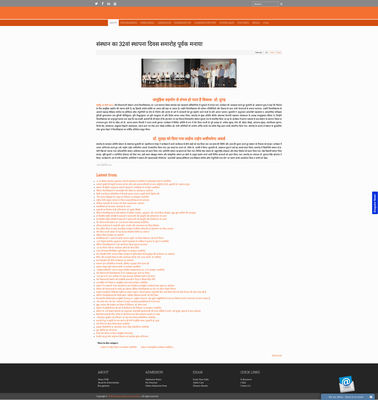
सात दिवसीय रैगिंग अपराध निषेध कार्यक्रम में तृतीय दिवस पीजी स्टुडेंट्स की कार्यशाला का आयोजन (135, 254)
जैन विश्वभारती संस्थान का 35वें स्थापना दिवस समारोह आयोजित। (122, 222)
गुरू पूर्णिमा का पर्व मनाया (106, 330)
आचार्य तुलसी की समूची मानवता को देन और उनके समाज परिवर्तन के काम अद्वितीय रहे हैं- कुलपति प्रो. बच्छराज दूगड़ (143, 184)
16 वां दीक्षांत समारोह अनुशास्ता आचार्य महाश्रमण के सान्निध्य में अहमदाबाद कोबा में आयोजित (133, 181)
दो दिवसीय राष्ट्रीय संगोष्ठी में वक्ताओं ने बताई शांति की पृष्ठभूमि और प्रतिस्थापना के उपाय (131, 216)
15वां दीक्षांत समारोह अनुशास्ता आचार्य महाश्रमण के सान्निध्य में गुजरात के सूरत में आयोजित (132, 241)
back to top (277, 355)
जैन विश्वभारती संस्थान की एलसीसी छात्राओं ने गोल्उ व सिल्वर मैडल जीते (125, 279)
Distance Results (200, 392)
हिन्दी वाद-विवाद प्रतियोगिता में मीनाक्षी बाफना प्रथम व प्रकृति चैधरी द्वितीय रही (127, 194)
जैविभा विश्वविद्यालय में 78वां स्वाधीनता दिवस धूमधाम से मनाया (121, 244)
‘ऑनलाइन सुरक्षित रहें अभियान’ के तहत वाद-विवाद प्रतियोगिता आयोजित (126, 317)
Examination (182, 22)
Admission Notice (153, 386)
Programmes (128, 22)
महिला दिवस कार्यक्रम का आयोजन (110, 235)
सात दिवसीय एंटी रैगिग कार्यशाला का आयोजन (115, 260)
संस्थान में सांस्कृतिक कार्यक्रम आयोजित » (157, 347)
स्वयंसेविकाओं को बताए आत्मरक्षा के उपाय (113, 206)
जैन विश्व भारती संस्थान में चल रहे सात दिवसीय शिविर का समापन (122, 232)
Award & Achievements (108, 389)
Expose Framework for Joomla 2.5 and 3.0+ (189, 13)
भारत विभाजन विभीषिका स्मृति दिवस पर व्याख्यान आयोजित (120, 251)
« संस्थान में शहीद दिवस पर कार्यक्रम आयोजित (118, 347)
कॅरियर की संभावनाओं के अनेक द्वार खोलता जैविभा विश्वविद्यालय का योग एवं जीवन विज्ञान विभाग (136, 289)
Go (281, 4)
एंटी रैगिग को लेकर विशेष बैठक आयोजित (113, 324)
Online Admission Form (156, 392)
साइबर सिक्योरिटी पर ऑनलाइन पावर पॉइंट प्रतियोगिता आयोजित (122, 327)
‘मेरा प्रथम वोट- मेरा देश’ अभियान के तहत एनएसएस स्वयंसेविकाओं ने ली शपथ (128, 301)
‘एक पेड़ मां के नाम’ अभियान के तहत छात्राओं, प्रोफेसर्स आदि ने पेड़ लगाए (125, 276)
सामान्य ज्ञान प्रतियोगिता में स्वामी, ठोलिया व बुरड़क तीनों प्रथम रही (122, 263)
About (113, 22)
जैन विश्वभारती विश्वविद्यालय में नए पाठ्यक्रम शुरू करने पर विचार (123, 273)
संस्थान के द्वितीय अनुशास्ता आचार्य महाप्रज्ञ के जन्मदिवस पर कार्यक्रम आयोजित (128, 187)
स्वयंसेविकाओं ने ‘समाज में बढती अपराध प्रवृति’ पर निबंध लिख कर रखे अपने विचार (130, 238)
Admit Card (198, 389)
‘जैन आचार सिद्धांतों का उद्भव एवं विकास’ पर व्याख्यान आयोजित (122, 197)
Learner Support (205, 22)
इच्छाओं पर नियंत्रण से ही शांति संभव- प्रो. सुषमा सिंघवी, (118, 210)
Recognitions (104, 392)
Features (243, 22)
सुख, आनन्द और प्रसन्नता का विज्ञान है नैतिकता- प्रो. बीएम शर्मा (121, 305)
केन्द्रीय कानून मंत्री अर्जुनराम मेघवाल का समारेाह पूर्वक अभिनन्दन (122, 336)
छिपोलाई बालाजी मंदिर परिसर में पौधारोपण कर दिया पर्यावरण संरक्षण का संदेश (128, 314)
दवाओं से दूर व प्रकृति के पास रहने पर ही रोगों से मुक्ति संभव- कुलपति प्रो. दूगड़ (127, 320)
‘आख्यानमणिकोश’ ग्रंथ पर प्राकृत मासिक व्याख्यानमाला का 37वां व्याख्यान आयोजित (130, 270)
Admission (164, 22)
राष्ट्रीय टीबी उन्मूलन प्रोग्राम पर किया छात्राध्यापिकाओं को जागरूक (122, 200)
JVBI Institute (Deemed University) (124, 396)
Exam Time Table (201, 386)
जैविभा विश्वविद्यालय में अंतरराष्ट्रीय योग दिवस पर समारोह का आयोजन (124, 191)
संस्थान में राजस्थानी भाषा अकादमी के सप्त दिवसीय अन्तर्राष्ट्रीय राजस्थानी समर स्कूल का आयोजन (135, 286)
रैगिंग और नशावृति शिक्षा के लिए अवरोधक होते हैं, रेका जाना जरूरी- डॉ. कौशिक (128, 257)
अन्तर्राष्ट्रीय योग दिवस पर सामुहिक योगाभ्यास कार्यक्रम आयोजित (122, 282)
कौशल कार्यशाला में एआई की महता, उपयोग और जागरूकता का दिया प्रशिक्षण (127, 225)
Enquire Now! (374, 203)
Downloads (226, 22)
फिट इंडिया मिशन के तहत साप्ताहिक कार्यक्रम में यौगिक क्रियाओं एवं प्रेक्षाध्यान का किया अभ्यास (134, 229)
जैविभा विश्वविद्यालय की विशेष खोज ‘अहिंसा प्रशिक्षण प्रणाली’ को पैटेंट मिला (127, 295)
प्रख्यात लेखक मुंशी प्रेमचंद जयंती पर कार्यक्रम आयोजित (118, 267)
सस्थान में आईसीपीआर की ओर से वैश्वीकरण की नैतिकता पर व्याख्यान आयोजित (128, 308)
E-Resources (246, 386)
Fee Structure (151, 389)
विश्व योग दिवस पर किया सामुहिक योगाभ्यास (114, 333)
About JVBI (103, 386)
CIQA (266, 22)
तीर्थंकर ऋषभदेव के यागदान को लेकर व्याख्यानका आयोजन (120, 203)
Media (256, 22)
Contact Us (246, 392)
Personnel (147, 22)
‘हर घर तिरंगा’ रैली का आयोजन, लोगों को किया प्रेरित (117, 248)
